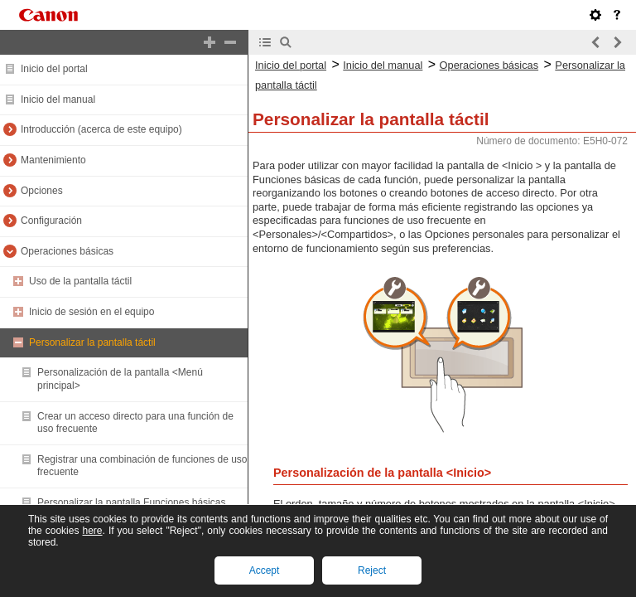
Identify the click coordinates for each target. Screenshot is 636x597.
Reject (372, 570)
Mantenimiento (53, 160)
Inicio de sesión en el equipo (91, 312)
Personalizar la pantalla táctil (92, 342)
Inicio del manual (58, 99)
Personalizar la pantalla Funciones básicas (131, 502)
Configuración (51, 220)
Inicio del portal (54, 69)
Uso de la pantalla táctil (80, 281)
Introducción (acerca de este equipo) (101, 129)
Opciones (42, 191)
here (92, 530)
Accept (264, 570)
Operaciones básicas (67, 251)
